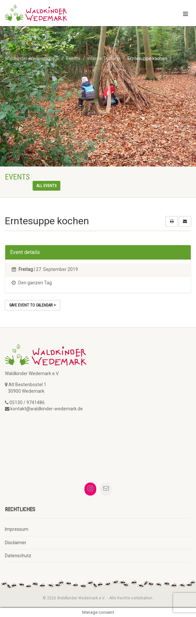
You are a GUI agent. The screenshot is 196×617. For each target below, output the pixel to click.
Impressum (16, 529)
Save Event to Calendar (32, 305)
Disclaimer (15, 542)
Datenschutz (18, 555)
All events (46, 185)
